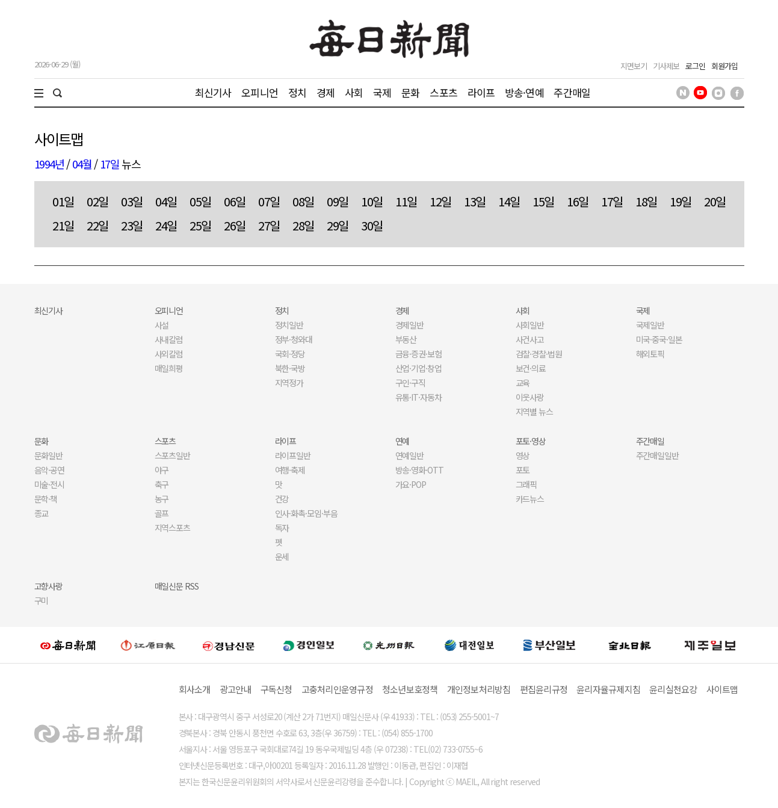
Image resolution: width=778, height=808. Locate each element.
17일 (110, 163)
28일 (303, 225)
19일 (680, 201)
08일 (303, 201)
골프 (162, 513)
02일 (97, 201)
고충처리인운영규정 (337, 689)
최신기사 (213, 92)
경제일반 (409, 325)
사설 (162, 325)
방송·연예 (524, 92)
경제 (325, 92)
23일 (132, 225)
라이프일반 (293, 455)
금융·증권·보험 (418, 354)
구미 (41, 600)
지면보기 (633, 66)
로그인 (695, 66)
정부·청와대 (294, 339)
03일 (132, 201)
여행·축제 (290, 470)
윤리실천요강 (673, 689)
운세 (282, 556)
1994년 (49, 163)
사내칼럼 (169, 339)
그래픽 (526, 484)
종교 (41, 513)
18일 (646, 201)
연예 (402, 441)
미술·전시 (49, 484)
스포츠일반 (173, 455)
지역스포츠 (173, 527)
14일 (509, 201)
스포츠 (443, 92)
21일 (63, 225)
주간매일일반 (657, 455)
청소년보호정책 (410, 689)
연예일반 (409, 455)
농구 (162, 499)
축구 (162, 484)
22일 (97, 225)
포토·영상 (531, 441)
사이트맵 (722, 689)
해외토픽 (650, 354)
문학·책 (46, 499)
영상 (523, 455)
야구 (162, 470)
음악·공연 (49, 470)
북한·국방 (290, 368)
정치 (297, 92)
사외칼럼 (169, 354)
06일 (234, 201)
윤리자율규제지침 (608, 689)
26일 (234, 225)
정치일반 (289, 325)
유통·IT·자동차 (418, 397)
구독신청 (276, 689)
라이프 (481, 92)
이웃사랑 (530, 397)
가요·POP (411, 484)
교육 (523, 382)
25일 (200, 225)
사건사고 (530, 339)
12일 (440, 201)
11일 (406, 201)
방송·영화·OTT (419, 470)
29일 (337, 225)
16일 (577, 201)
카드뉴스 (530, 499)
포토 (523, 470)
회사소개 (195, 689)
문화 (410, 92)
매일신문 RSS (177, 586)
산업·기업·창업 (418, 368)
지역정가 (289, 382)
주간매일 (572, 92)
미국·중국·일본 (659, 339)
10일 (372, 201)
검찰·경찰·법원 (539, 354)
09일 (337, 201)
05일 (200, 201)
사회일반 (530, 325)
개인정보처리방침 (479, 689)
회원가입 (724, 66)
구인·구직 (410, 382)
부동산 (406, 339)
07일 (269, 201)
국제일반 (650, 325)
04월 (82, 163)
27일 (269, 225)
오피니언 (259, 92)
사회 (354, 92)
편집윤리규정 (544, 689)
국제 (382, 92)
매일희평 (169, 368)
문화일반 (48, 455)
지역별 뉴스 (535, 411)
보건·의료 (531, 368)
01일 (63, 201)
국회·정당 (290, 354)
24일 (166, 225)
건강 (282, 499)
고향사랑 (48, 586)
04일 (166, 201)
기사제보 (666, 66)
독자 (282, 527)
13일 (475, 201)
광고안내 (236, 689)
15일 (543, 201)
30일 (372, 225)
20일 (715, 201)
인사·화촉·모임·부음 (306, 513)
